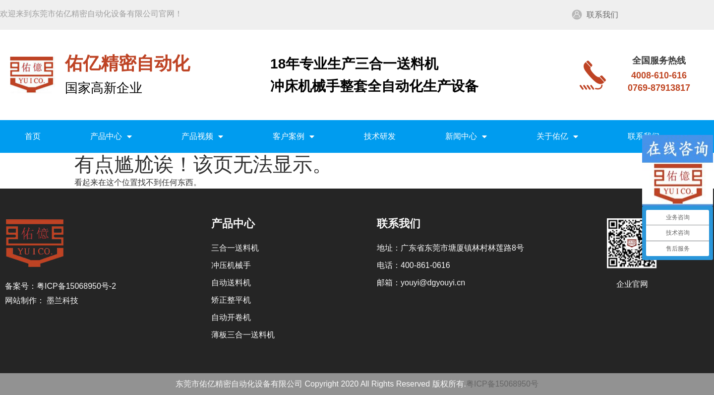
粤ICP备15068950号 (502, 384)
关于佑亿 (557, 136)
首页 (33, 136)
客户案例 (293, 136)
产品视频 (202, 136)
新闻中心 (466, 136)
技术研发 (380, 136)
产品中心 (111, 136)
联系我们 (602, 14)
